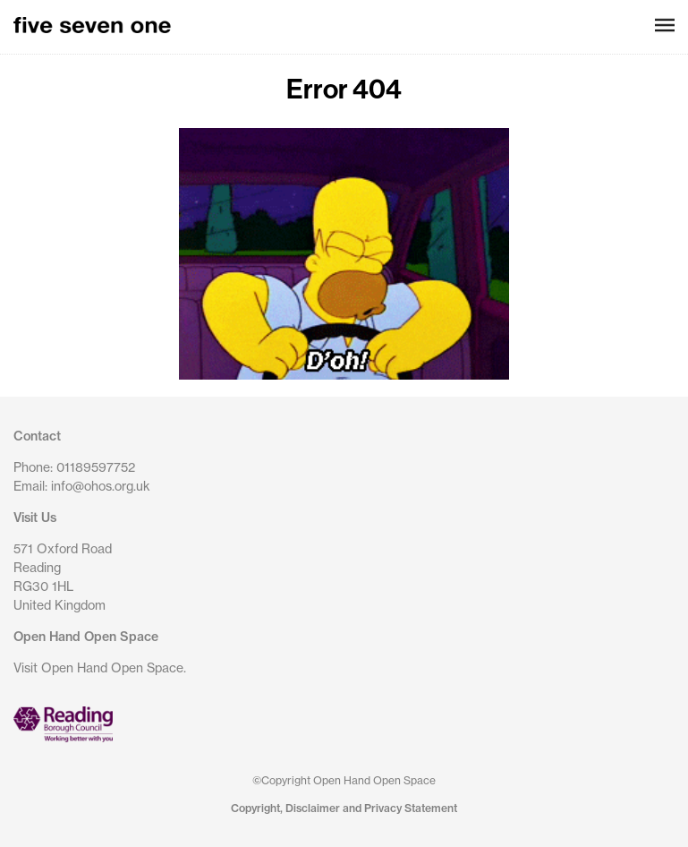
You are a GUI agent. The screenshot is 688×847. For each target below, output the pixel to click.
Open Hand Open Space (85, 637)
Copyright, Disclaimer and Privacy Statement (344, 808)
